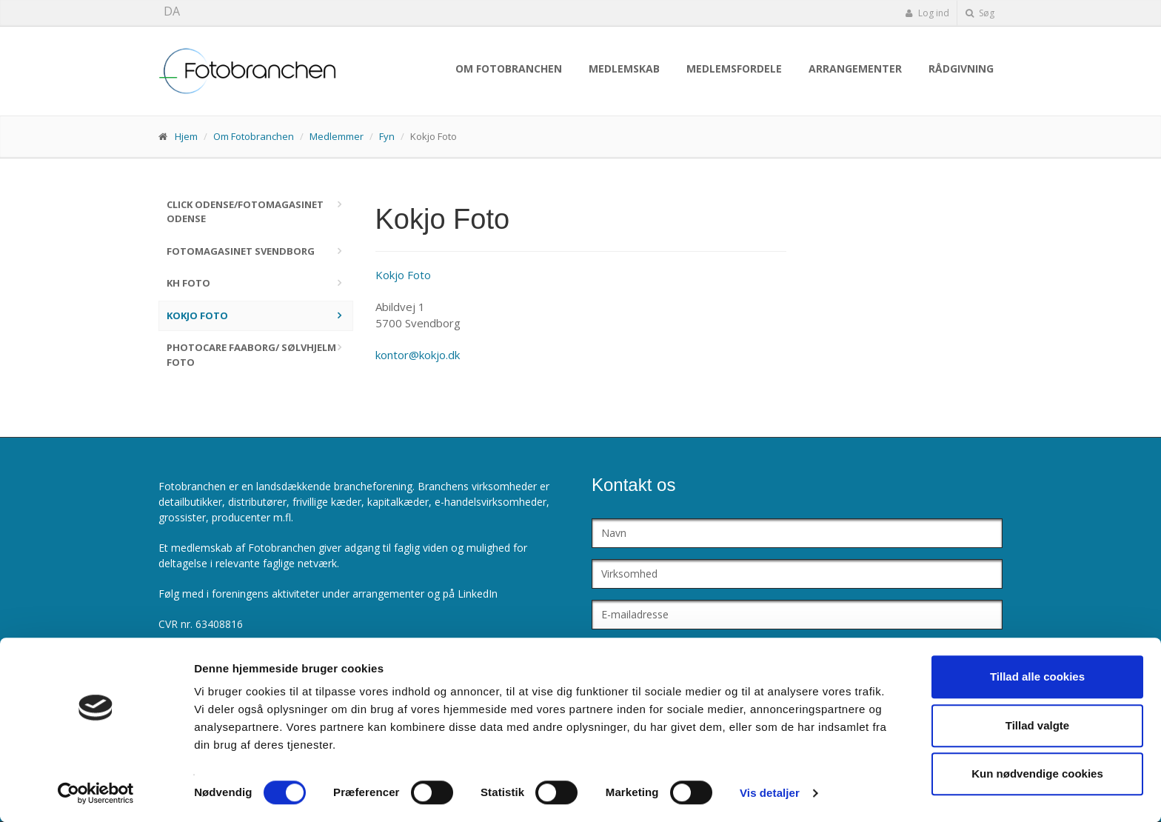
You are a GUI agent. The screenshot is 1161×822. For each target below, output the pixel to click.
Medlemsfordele (734, 68)
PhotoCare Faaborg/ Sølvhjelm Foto (251, 355)
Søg (980, 13)
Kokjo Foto (197, 315)
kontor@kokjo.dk (417, 354)
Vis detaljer (770, 792)
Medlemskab (624, 68)
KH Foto (188, 283)
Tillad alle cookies (1037, 676)
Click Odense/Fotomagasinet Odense (245, 212)
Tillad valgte (1037, 725)
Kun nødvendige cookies (1037, 773)
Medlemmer (337, 136)
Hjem (186, 136)
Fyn (387, 136)
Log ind (927, 13)
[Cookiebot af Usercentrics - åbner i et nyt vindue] (96, 793)
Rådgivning (961, 68)
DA (172, 11)
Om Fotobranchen (508, 68)
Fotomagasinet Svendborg (241, 251)
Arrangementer (855, 68)
